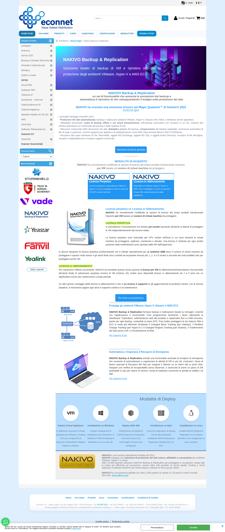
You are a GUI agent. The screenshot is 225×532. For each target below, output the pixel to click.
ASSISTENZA (88, 34)
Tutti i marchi (37, 269)
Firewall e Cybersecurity (33, 65)
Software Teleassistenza (33, 129)
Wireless (25, 70)
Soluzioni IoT (27, 134)
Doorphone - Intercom (32, 99)
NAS (23, 119)
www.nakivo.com (120, 475)
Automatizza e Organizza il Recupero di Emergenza (139, 352)
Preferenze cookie (120, 521)
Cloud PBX (26, 85)
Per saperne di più (118, 335)
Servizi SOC (27, 55)
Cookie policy (76, 528)
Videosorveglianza (30, 109)
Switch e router (28, 75)
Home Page (27, 34)
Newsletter (127, 34)
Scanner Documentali (32, 144)
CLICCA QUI (131, 110)
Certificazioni (107, 34)
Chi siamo (44, 34)
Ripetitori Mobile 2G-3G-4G (34, 114)
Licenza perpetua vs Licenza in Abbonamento (135, 208)
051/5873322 (102, 505)
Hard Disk (26, 124)
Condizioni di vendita (148, 498)
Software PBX (28, 90)
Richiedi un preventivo (130, 297)
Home (68, 498)
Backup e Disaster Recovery (35, 60)
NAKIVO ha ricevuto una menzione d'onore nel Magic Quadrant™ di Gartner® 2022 (131, 107)
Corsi (73, 34)
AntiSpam (26, 46)
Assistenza (113, 498)
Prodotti (59, 34)
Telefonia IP (27, 95)
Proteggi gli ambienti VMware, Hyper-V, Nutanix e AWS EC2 (143, 305)
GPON (24, 80)
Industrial (25, 139)
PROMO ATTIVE (147, 34)
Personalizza (157, 527)
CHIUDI (222, 526)
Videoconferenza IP (31, 104)
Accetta (193, 527)
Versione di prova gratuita (131, 149)
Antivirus (25, 50)
